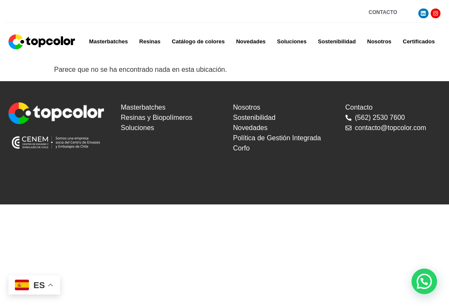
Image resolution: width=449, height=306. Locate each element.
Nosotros (379, 41)
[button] (424, 281)
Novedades (250, 41)
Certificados (419, 41)
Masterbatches (108, 41)
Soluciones (291, 41)
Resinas (150, 41)
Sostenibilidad (337, 41)
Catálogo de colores (198, 41)
